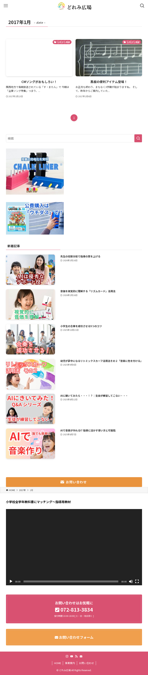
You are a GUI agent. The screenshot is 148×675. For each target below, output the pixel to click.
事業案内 (70, 663)
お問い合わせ (86, 663)
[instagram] (67, 656)
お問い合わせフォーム (75, 637)
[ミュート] (131, 581)
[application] (74, 547)
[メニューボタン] (6, 6)
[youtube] (71, 656)
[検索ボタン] (142, 6)
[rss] (76, 656)
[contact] (81, 656)
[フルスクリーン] (137, 581)
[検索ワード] (74, 138)
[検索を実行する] (138, 138)
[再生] (11, 581)
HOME (57, 663)
